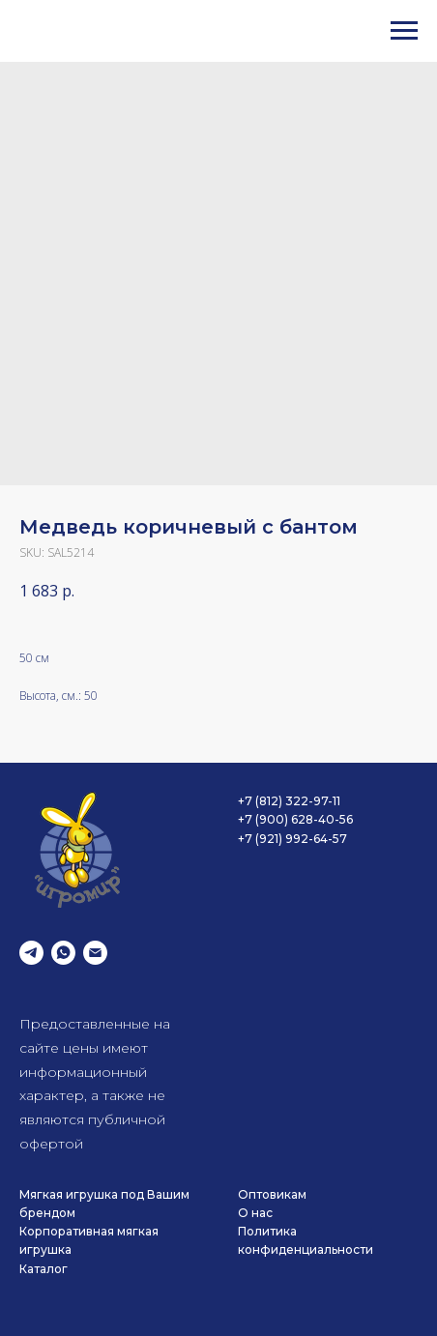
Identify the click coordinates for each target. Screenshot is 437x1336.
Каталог (43, 1269)
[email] (95, 953)
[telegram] (31, 953)
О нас (255, 1212)
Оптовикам (272, 1194)
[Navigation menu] (404, 31)
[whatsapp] (63, 953)
